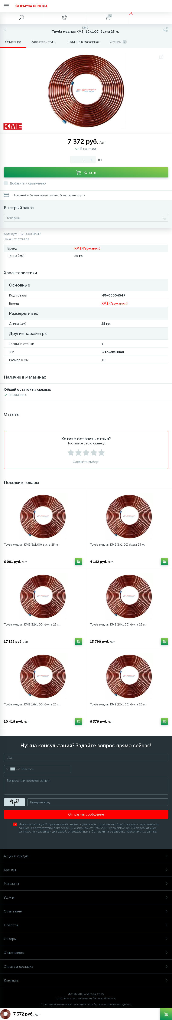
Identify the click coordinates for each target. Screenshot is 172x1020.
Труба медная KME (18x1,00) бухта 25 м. (118, 624)
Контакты (86, 980)
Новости (86, 925)
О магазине (86, 911)
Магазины (86, 884)
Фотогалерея (86, 953)
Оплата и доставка (86, 967)
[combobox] (12, 769)
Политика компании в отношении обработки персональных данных (86, 1004)
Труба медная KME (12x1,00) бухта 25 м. (118, 704)
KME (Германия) (87, 248)
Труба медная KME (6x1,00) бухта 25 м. (117, 544)
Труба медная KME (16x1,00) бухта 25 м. (32, 704)
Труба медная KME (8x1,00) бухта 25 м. (31, 544)
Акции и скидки (86, 856)
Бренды (86, 870)
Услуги (86, 897)
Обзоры (86, 939)
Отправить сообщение (86, 814)
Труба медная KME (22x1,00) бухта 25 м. (32, 624)
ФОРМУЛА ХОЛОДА (31, 6)
